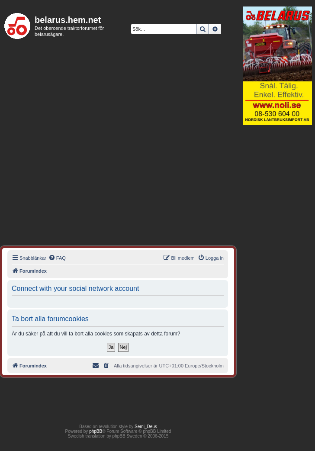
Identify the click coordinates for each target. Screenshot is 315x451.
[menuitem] (57, 258)
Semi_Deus (146, 426)
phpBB (95, 431)
